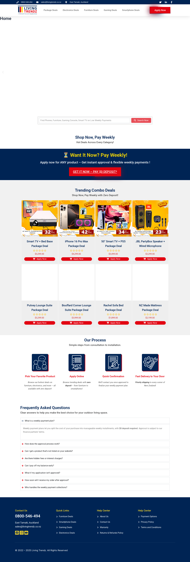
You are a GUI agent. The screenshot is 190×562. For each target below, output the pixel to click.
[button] (3, 72)
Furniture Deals (91, 10)
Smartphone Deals (131, 10)
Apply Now (160, 10)
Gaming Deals (110, 10)
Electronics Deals (71, 10)
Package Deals (51, 10)
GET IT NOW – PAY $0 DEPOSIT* (95, 172)
